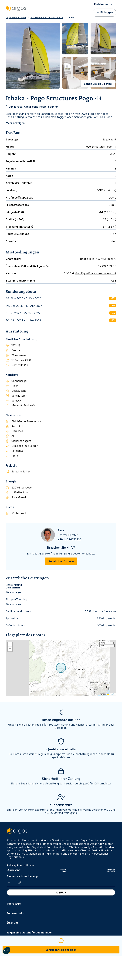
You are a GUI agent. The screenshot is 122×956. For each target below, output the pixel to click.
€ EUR (60, 892)
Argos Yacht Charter (16, 17)
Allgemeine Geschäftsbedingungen (29, 932)
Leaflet (111, 694)
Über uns (12, 923)
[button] (104, 4)
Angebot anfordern (61, 561)
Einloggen (104, 12)
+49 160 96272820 (69, 539)
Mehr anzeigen (13, 592)
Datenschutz (15, 913)
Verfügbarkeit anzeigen (61, 950)
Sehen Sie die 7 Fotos (98, 84)
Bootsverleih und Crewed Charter (46, 17)
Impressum (14, 903)
